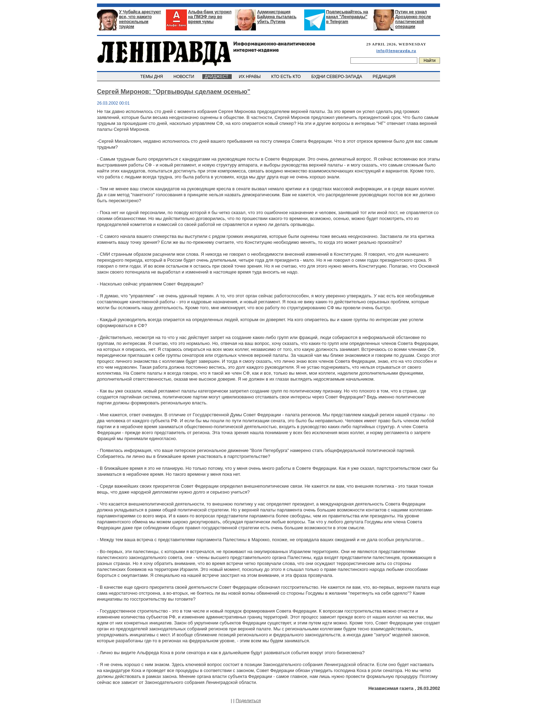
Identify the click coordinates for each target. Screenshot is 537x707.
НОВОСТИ (184, 76)
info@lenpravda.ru (396, 51)
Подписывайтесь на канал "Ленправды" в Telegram (347, 16)
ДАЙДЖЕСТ (217, 76)
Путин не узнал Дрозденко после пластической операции (413, 19)
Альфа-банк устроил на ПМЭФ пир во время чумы (209, 16)
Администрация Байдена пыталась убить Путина (277, 16)
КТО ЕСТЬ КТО (286, 76)
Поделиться (248, 700)
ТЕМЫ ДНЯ (152, 76)
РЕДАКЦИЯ (384, 76)
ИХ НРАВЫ (250, 76)
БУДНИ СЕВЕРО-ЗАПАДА (337, 76)
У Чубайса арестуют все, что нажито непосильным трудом (140, 19)
